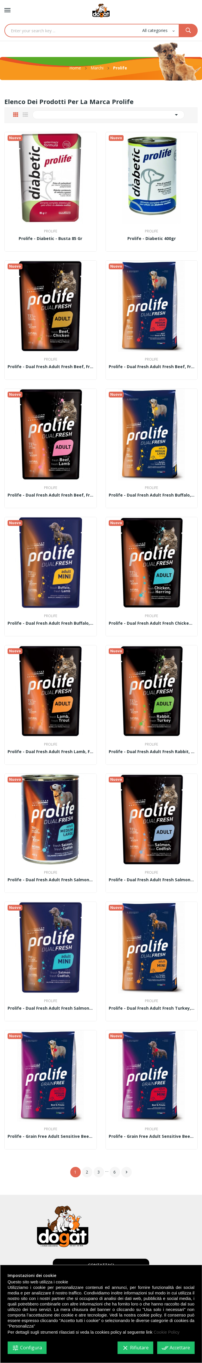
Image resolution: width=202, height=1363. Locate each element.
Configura (27, 1347)
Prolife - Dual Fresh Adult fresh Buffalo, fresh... (152, 495)
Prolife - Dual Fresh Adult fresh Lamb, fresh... (51, 751)
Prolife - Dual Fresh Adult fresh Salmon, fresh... (51, 879)
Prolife (50, 231)
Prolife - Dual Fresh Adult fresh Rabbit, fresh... (152, 751)
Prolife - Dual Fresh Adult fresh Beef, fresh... (51, 366)
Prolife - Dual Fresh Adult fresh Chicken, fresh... (152, 623)
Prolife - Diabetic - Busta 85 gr (50, 238)
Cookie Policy (167, 1332)
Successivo (126, 1172)
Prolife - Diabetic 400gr (151, 238)
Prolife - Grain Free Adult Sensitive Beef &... (51, 1136)
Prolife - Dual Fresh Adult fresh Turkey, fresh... (152, 1008)
